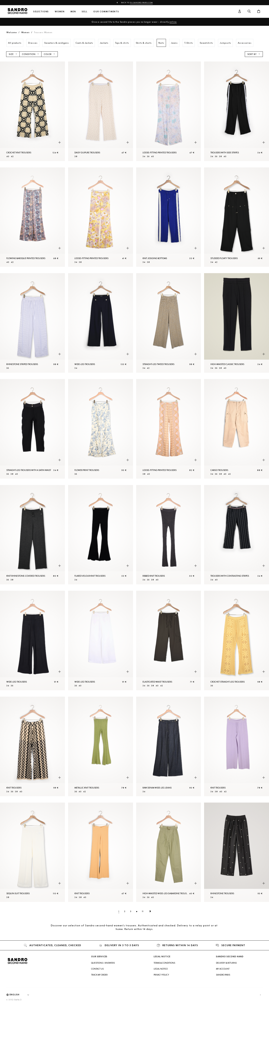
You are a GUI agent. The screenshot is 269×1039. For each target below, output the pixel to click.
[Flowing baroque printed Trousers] (32, 217)
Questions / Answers (103, 963)
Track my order (99, 975)
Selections (41, 11)
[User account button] (240, 11)
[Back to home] (17, 11)
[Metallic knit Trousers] (100, 746)
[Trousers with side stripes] (236, 111)
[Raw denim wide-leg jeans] (168, 746)
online (173, 22)
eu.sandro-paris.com (141, 3)
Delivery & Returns (226, 963)
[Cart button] (259, 11)
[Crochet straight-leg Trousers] (236, 640)
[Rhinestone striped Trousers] (32, 323)
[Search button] (249, 11)
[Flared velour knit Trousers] (100, 535)
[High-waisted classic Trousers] (236, 323)
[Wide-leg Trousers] (100, 323)
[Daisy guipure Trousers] (100, 111)
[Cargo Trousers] (236, 429)
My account (222, 969)
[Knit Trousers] (32, 746)
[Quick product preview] (60, 143)
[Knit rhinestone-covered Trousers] (32, 535)
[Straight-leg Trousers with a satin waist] (32, 429)
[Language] (21, 995)
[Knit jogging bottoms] (168, 217)
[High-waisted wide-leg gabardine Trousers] (168, 852)
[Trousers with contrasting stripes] (236, 535)
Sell (84, 11)
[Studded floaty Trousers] (236, 217)
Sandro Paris (223, 975)
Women (60, 11)
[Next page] (150, 911)
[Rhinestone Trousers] (236, 852)
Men (73, 11)
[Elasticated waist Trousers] (168, 640)
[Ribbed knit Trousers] (168, 535)
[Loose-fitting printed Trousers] (168, 111)
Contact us (97, 969)
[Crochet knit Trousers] (32, 111)
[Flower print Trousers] (100, 429)
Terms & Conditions (164, 963)
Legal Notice (161, 969)
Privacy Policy (161, 975)
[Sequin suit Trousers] (32, 852)
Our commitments (106, 11)
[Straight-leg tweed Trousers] (168, 323)
